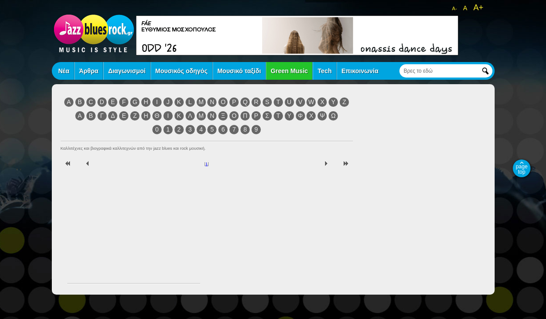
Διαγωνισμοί (126, 70)
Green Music (289, 70)
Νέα (64, 70)
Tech (325, 70)
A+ (478, 7)
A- (454, 8)
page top (522, 169)
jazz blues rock (94, 33)
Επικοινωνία (360, 70)
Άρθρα (89, 70)
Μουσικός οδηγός (181, 70)
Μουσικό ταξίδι (239, 70)
